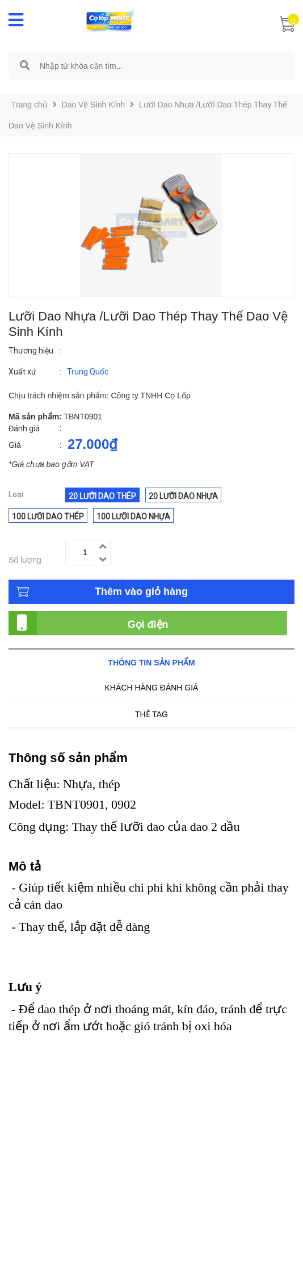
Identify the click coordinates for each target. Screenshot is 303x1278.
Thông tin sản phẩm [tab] (151, 662)
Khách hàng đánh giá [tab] (152, 687)
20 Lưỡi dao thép (102, 496)
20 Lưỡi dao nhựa (183, 496)
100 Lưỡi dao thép (48, 516)
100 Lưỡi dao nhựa (133, 516)
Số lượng (25, 559)
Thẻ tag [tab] (151, 714)
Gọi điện (148, 624)
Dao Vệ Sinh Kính (93, 104)
